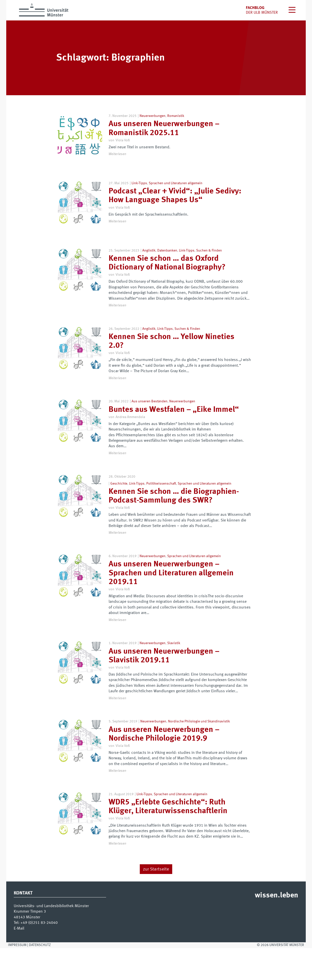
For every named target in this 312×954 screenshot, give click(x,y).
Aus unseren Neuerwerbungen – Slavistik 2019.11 (164, 661)
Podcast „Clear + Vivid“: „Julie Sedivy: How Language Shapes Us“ (175, 198)
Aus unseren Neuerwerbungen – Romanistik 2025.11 (164, 128)
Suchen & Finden (209, 256)
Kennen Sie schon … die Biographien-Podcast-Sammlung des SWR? (174, 502)
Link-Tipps (139, 186)
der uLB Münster (262, 13)
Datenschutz (40, 951)
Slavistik (173, 649)
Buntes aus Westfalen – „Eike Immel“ (174, 416)
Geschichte (118, 489)
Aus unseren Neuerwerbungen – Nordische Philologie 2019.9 (164, 740)
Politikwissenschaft (161, 489)
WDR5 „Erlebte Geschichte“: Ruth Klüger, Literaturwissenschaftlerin (168, 812)
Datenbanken (167, 256)
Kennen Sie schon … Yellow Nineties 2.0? (171, 347)
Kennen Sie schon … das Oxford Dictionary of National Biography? (167, 269)
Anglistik (149, 256)
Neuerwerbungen (152, 116)
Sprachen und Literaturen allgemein (175, 186)
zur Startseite (156, 875)
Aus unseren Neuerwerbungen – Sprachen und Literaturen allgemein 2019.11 (171, 579)
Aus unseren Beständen (149, 407)
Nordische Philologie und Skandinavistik (199, 727)
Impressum (17, 951)
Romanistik (175, 116)
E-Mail (19, 934)
